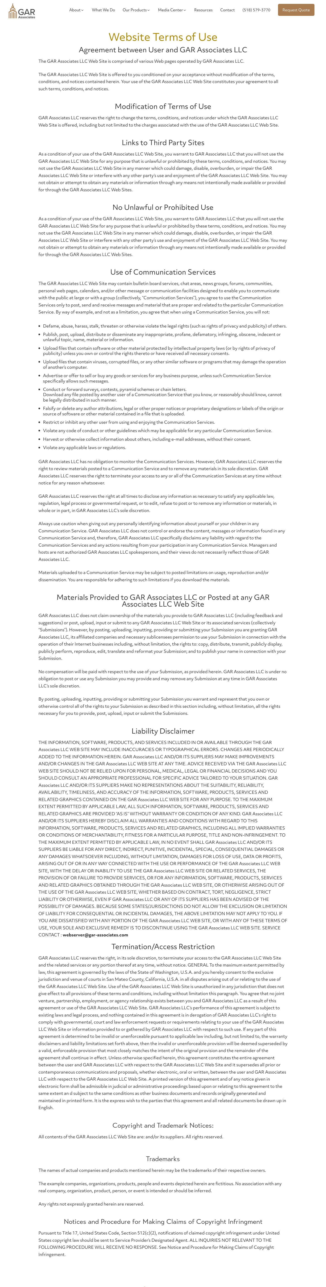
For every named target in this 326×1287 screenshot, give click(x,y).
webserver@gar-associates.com (95, 935)
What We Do (103, 9)
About (76, 9)
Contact (227, 9)
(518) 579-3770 (256, 9)
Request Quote (296, 9)
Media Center (172, 9)
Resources (203, 9)
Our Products (136, 9)
